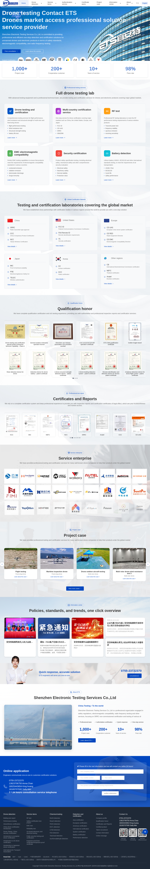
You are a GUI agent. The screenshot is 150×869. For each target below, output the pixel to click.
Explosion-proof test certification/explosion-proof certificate (36, 842)
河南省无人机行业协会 (76, 857)
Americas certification (80, 826)
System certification (79, 832)
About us (129, 3)
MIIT (14, 857)
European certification (80, 823)
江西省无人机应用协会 (128, 857)
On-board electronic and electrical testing (34, 832)
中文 (137, 3)
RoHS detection (55, 818)
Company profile (101, 818)
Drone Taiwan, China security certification (10, 832)
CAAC (26, 857)
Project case (99, 3)
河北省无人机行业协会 (59, 857)
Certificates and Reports (104, 824)
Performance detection (80, 837)
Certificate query (85, 3)
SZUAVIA (46, 857)
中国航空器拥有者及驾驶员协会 (68, 860)
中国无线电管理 (35, 857)
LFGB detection (55, 830)
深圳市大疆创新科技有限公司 (46, 860)
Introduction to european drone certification (11, 837)
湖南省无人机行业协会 (110, 857)
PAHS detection (55, 824)
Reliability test (31, 828)
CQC (19, 857)
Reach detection (55, 821)
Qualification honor (102, 821)
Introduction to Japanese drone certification (11, 846)
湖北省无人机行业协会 (93, 857)
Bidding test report (9, 818)
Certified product (101, 827)
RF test (29, 818)
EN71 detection (55, 827)
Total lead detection (56, 836)
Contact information (102, 833)
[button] (2, 564)
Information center (113, 3)
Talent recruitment (102, 830)
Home (23, 3)
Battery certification (79, 835)
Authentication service (67, 3)
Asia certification (78, 820)
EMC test (30, 826)
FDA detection (54, 833)
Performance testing (10, 821)
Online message (101, 836)
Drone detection (35, 3)
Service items (50, 3)
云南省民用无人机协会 (10, 860)
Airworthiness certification (11, 824)
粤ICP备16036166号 (84, 866)
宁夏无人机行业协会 (27, 860)
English (145, 3)
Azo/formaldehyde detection (59, 839)
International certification (81, 829)
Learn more (12, 138)
